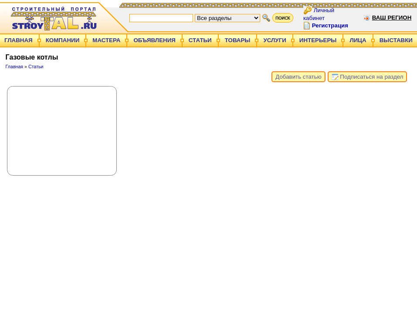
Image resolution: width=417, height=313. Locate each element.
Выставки (396, 40)
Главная (18, 40)
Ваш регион (392, 17)
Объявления (154, 40)
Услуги (274, 40)
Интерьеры (318, 40)
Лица (357, 40)
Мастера (106, 40)
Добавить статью (298, 76)
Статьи (200, 40)
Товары (238, 40)
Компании (63, 40)
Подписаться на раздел (367, 76)
